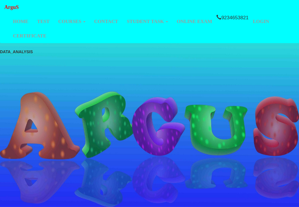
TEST (43, 21)
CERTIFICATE (29, 36)
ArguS (11, 7)
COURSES (71, 21)
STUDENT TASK (147, 21)
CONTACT (106, 21)
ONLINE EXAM (194, 21)
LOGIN (261, 21)
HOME (20, 21)
